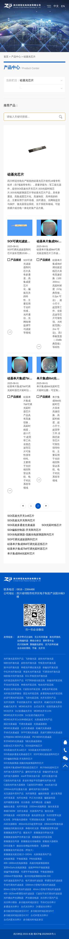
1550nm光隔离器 (37, 806)
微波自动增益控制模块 (28, 846)
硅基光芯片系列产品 (14, 745)
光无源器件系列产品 (14, 793)
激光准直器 (53, 806)
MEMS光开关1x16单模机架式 (18, 719)
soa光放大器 (51, 785)
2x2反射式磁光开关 (34, 715)
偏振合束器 (9, 806)
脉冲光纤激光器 (11, 667)
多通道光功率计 (11, 906)
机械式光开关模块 (53, 702)
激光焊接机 (55, 637)
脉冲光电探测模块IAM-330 (37, 876)
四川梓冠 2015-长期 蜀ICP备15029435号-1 (34, 934)
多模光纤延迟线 (49, 689)
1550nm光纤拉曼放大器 (15, 789)
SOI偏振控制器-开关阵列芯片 (24, 529)
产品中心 (16, 56)
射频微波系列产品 (12, 832)
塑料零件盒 (48, 640)
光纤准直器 (9, 798)
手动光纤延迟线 (11, 684)
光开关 (41, 648)
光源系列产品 (36, 811)
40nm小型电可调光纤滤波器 (47, 889)
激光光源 (49, 811)
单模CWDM (9, 811)
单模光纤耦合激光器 (31, 667)
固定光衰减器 (10, 724)
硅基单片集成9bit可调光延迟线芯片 (27, 543)
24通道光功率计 (44, 906)
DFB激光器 (9, 815)
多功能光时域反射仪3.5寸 (16, 911)
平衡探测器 (22, 859)
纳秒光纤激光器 (11, 663)
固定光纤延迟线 (31, 693)
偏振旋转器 (49, 798)
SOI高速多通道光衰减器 (21, 525)
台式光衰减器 (27, 728)
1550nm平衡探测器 (13, 876)
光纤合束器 (22, 811)
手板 (34, 648)
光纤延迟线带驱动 (12, 693)
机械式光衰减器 (43, 728)
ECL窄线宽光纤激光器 (36, 676)
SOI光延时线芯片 (52, 525)
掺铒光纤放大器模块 (39, 789)
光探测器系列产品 (42, 854)
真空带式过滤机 (25, 637)
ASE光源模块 (10, 824)
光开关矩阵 (9, 702)
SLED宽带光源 (54, 815)
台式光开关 (39, 706)
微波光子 (27, 832)
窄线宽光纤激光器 (47, 663)
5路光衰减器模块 (33, 741)
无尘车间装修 (41, 637)
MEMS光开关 (25, 706)
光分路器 (25, 802)
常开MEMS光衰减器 (14, 741)
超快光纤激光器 (46, 658)
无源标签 (44, 846)
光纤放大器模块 (11, 776)
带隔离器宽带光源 (49, 828)
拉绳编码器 (22, 640)
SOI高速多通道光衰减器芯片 (18, 754)
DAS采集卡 (9, 846)
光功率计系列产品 (49, 898)
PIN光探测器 (35, 859)
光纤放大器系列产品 (14, 772)
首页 (6, 56)
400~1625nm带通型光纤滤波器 (19, 893)
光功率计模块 (10, 902)
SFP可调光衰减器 (29, 732)
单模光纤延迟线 (28, 684)
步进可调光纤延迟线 (14, 697)
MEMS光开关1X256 (13, 715)
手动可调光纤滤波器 (14, 885)
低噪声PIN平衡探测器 (39, 867)
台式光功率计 (27, 906)
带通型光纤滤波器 (53, 880)
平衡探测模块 (47, 872)
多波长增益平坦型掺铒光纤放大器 (39, 780)
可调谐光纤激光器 (51, 671)
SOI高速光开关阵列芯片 (21, 520)
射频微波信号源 (11, 841)
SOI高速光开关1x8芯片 (20, 515)
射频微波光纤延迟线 (42, 837)
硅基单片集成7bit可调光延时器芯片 (27, 548)
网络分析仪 (35, 640)
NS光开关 (8, 711)
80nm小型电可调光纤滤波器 (17, 889)
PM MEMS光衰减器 (42, 737)
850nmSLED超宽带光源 (30, 824)
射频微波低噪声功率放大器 (17, 837)
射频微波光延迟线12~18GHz (18, 854)
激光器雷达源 (38, 815)
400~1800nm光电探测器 (16, 863)
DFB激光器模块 (20, 819)
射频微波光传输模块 (31, 841)
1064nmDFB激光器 (53, 824)
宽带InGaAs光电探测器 (15, 867)
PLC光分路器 (35, 798)
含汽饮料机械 (51, 644)
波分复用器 (56, 793)
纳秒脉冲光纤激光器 (14, 676)
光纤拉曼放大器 (49, 776)
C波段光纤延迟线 (31, 689)
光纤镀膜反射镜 (11, 802)
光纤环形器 (22, 806)
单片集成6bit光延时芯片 (21, 553)
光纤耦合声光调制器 (14, 898)
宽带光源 (51, 819)
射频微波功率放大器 (44, 832)
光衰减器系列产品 (43, 719)
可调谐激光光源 (37, 819)
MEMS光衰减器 (11, 728)
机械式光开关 (10, 706)
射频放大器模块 (50, 841)
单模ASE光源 (32, 828)
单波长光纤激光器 (32, 671)
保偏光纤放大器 (50, 772)
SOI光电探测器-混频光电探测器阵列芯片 (30, 534)
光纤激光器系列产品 (14, 658)
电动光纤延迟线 (46, 684)
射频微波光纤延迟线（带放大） (19, 850)
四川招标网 (22, 644)
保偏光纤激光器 (50, 667)
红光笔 (7, 819)
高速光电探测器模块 (39, 863)
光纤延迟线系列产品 (14, 680)
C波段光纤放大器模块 (14, 785)
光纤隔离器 (30, 793)
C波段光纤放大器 (12, 780)
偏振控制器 (43, 793)
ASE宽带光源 (23, 815)
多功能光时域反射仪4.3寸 (16, 915)
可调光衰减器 (25, 724)
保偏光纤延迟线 (54, 680)
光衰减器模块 (40, 724)
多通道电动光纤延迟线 (51, 693)
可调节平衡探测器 (30, 872)
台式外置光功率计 (39, 915)
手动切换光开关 (24, 702)
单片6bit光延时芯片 (49, 767)
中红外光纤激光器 (12, 671)
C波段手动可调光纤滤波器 (49, 893)
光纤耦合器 (37, 802)
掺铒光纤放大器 (33, 772)
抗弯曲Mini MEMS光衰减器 (17, 737)
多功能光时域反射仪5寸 (42, 911)
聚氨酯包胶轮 (36, 644)
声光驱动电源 (32, 898)
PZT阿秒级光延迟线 (35, 680)
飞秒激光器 (30, 658)
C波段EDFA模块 (35, 785)
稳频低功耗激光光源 (14, 828)
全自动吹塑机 (24, 648)
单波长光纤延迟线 (12, 689)
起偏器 (47, 802)
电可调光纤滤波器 (34, 880)
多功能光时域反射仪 (29, 902)
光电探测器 (9, 859)
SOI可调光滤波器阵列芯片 (22, 539)
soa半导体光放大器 (30, 776)
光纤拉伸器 (22, 798)
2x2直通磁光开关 (23, 711)
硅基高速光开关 (54, 706)
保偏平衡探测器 (11, 872)
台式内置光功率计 (12, 919)
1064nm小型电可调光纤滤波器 (40, 885)
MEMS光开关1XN (42, 711)
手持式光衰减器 (11, 732)
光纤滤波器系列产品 (14, 880)
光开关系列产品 (48, 697)
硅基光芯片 (30, 56)
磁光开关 (38, 702)
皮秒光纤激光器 (28, 663)
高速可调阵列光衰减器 (51, 732)
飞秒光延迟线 (32, 697)
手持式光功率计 (48, 902)
